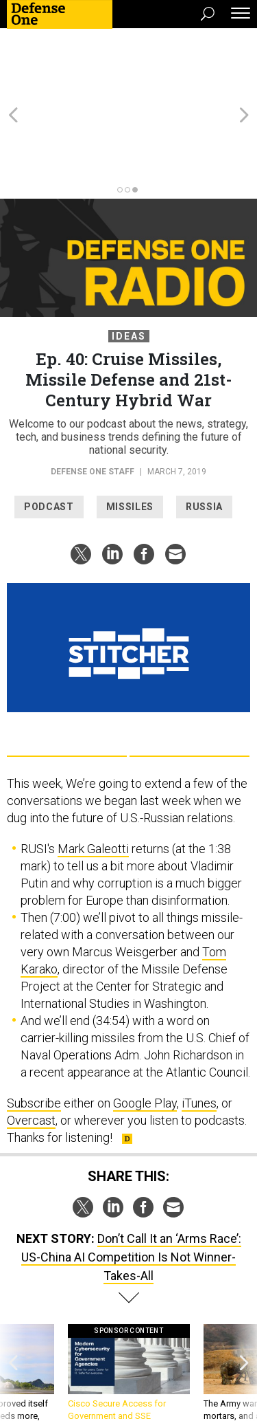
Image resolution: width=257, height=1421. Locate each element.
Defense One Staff (93, 397)
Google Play (67, 667)
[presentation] (13, 1311)
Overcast (31, 1046)
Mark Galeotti (93, 774)
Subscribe (34, 1029)
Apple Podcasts (189, 667)
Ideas (129, 261)
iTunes (199, 1029)
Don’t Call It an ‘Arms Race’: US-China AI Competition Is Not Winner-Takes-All (131, 1183)
